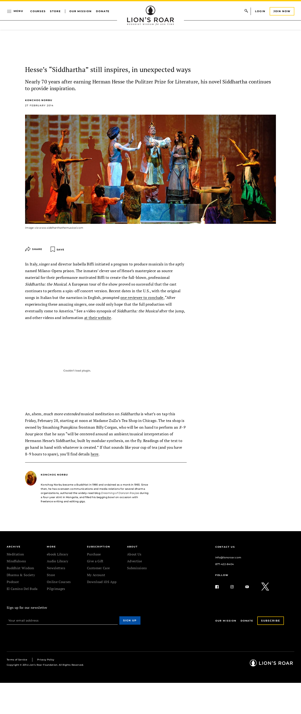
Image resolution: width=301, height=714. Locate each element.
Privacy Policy (45, 659)
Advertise (134, 561)
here (94, 453)
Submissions (137, 568)
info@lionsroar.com (228, 557)
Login (260, 11)
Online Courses (59, 581)
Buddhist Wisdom (20, 568)
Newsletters (56, 568)
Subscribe (270, 620)
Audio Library (57, 561)
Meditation (15, 554)
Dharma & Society (21, 575)
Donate (103, 11)
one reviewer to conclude (141, 297)
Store (55, 11)
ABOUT (132, 546)
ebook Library (57, 554)
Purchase (94, 554)
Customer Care (98, 568)
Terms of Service (17, 659)
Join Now (282, 11)
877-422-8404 (224, 564)
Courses (38, 11)
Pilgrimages (56, 588)
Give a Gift (95, 561)
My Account (96, 575)
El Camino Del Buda (22, 588)
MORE (51, 546)
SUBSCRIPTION (98, 546)
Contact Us (225, 546)
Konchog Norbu (38, 100)
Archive (13, 546)
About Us (134, 554)
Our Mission (80, 11)
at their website (97, 317)
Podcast (13, 581)
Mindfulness (16, 561)
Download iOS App (101, 581)
